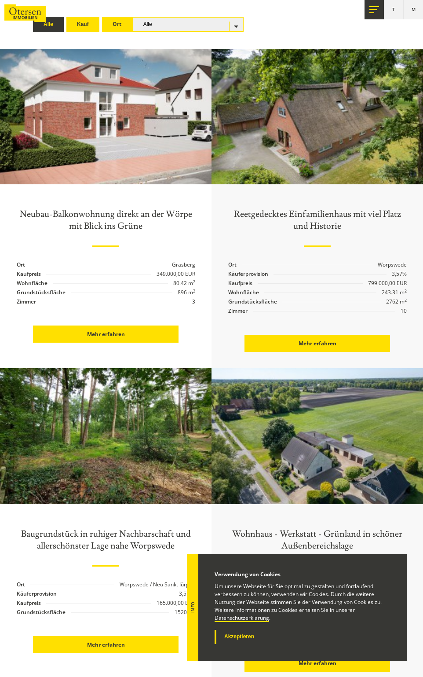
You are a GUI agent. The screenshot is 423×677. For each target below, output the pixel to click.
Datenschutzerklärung (242, 618)
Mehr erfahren (106, 334)
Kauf (83, 24)
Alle (48, 24)
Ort (117, 24)
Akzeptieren (239, 636)
